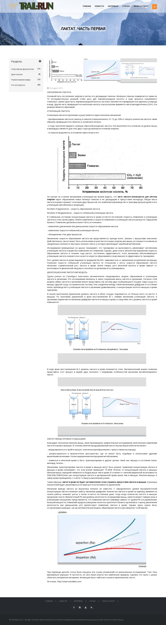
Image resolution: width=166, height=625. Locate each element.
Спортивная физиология (26, 69)
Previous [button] (51, 71)
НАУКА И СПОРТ (141, 6)
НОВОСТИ (99, 6)
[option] (65, 70)
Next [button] (152, 71)
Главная (87, 6)
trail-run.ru (19, 620)
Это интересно (26, 85)
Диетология (26, 74)
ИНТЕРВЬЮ (113, 6)
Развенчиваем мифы (26, 79)
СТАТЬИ (126, 6)
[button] (154, 4)
